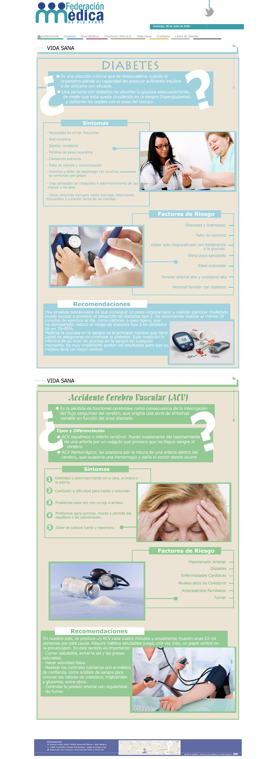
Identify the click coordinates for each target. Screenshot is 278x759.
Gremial (69, 36)
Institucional (50, 36)
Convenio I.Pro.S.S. (118, 36)
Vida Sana (144, 36)
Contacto (163, 36)
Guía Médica (90, 36)
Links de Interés (187, 36)
